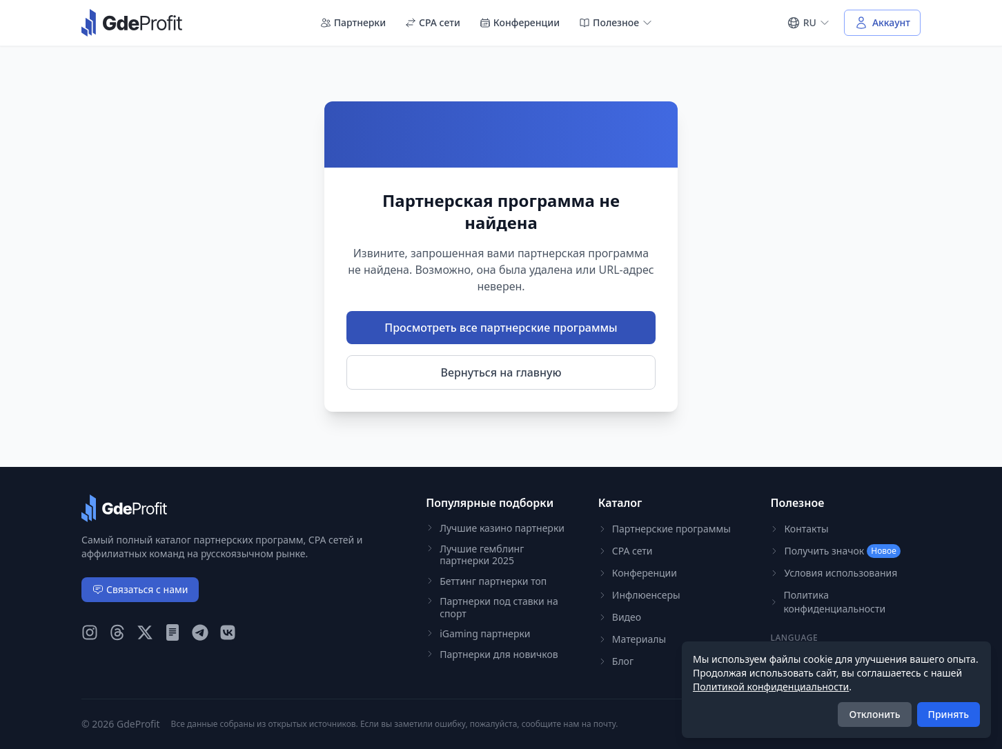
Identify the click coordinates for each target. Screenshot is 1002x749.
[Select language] (808, 23)
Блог (615, 661)
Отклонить (874, 714)
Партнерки (353, 22)
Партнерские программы (664, 528)
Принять (948, 714)
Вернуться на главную (501, 372)
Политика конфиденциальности (827, 601)
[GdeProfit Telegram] (200, 632)
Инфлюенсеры (639, 594)
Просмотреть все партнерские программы (500, 327)
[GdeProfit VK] (227, 632)
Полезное (616, 22)
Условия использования (833, 572)
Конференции (520, 22)
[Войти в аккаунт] (882, 23)
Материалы (632, 639)
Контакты (799, 528)
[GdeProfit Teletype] (172, 632)
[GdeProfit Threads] (117, 632)
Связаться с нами (140, 589)
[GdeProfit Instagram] (89, 632)
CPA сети (432, 22)
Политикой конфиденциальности (771, 686)
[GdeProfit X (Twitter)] (145, 632)
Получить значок (835, 551)
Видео (619, 616)
